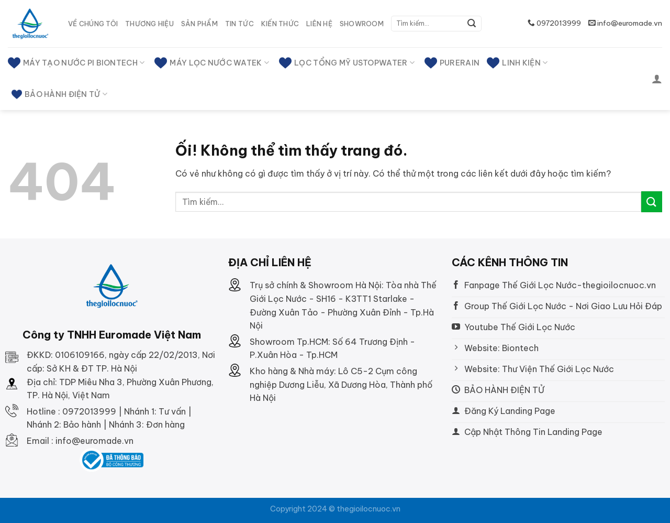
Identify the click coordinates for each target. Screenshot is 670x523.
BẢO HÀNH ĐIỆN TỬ (59, 94)
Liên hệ (319, 23)
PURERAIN (452, 63)
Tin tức (239, 23)
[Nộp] (472, 23)
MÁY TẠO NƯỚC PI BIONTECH (76, 63)
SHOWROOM (362, 23)
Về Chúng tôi (93, 23)
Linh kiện (517, 63)
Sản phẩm (199, 23)
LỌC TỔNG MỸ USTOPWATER (347, 63)
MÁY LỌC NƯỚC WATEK (211, 63)
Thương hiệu (149, 23)
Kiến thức (280, 23)
